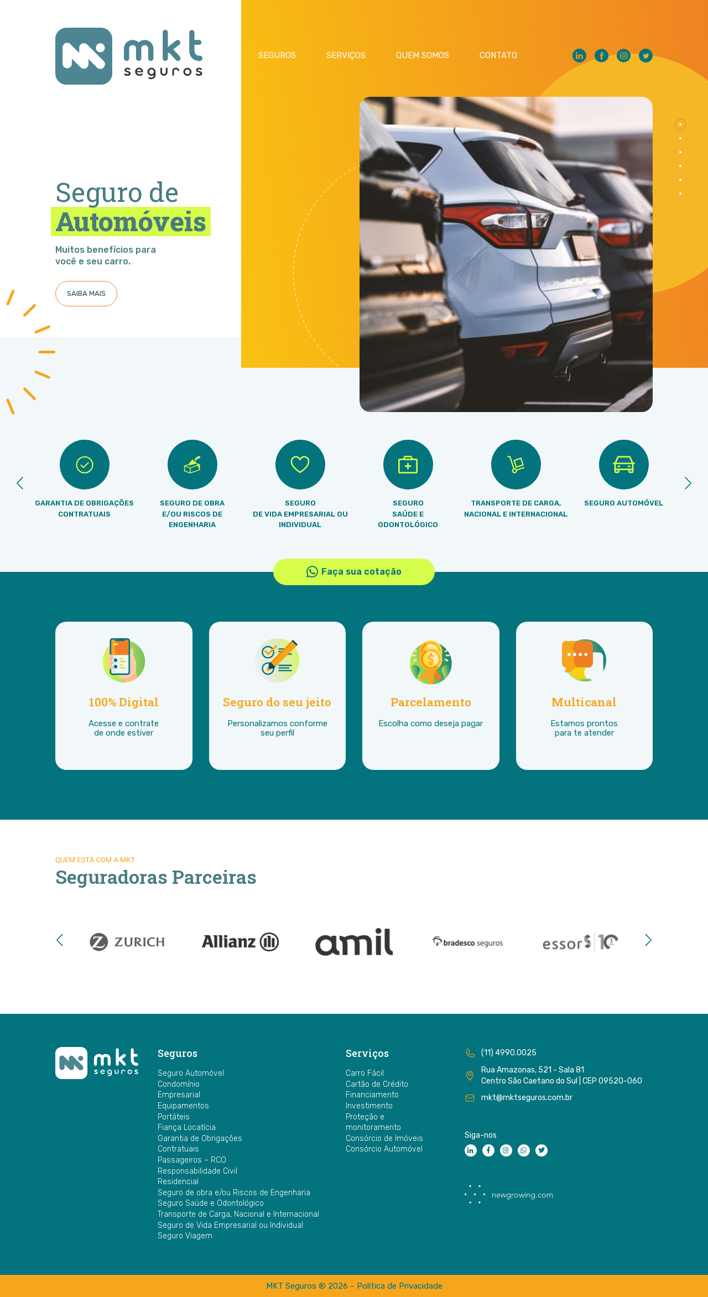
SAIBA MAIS (86, 293)
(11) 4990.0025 (509, 1053)
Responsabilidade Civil (197, 1171)
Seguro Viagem (185, 1236)
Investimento (369, 1106)
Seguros (277, 55)
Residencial (178, 1181)
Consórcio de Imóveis (384, 1138)
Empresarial (179, 1095)
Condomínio (179, 1084)
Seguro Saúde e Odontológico (211, 1203)
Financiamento (372, 1095)
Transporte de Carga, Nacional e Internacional (238, 1214)
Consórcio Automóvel (384, 1149)
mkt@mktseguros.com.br (526, 1097)
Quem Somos (422, 55)
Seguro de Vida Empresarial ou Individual (230, 1225)
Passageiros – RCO (192, 1160)
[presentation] (20, 485)
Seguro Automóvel (191, 1073)
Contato (498, 55)
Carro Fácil (365, 1073)
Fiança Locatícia (187, 1127)
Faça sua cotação (354, 572)
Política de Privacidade (399, 1286)
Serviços (346, 55)
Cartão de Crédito (377, 1084)
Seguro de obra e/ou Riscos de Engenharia (234, 1192)
